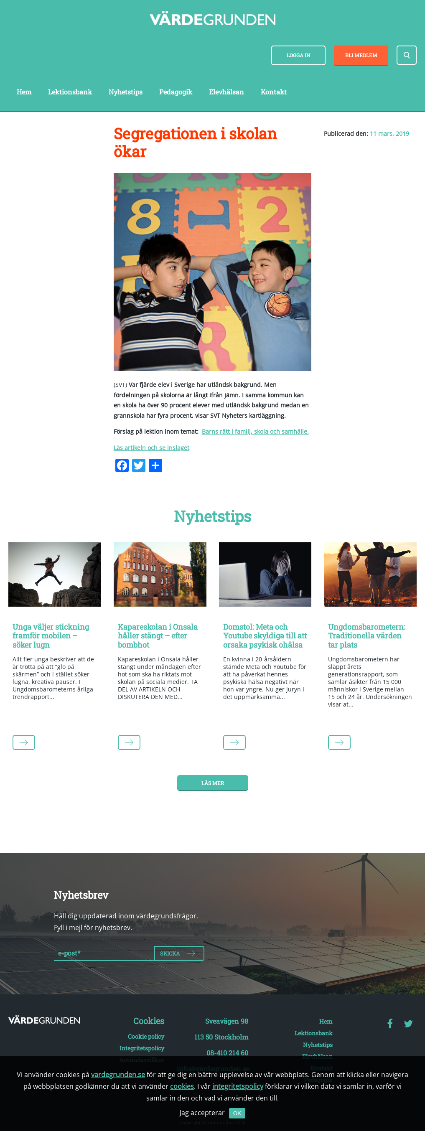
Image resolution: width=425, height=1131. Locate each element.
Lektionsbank (70, 91)
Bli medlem (361, 55)
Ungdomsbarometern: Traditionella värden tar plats (366, 636)
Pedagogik (175, 91)
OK (237, 1113)
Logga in (298, 55)
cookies (182, 1086)
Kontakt (274, 91)
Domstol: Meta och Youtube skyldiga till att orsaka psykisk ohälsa (265, 636)
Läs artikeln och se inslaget (151, 448)
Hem (24, 91)
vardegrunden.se (118, 1074)
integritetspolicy (237, 1086)
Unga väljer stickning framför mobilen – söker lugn (51, 636)
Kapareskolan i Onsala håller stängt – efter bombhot (158, 636)
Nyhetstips (126, 91)
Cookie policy (146, 1036)
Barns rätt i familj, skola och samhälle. (255, 431)
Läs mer (212, 783)
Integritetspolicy (142, 1048)
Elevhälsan (226, 91)
